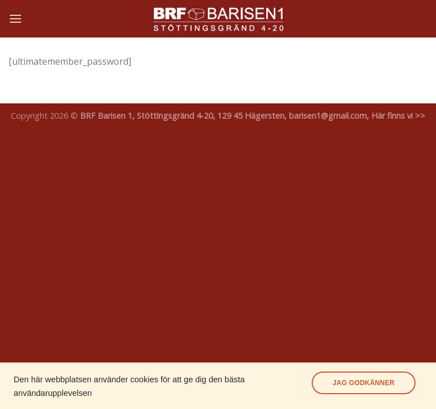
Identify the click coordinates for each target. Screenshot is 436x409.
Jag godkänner (364, 383)
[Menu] (15, 18)
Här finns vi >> (398, 115)
